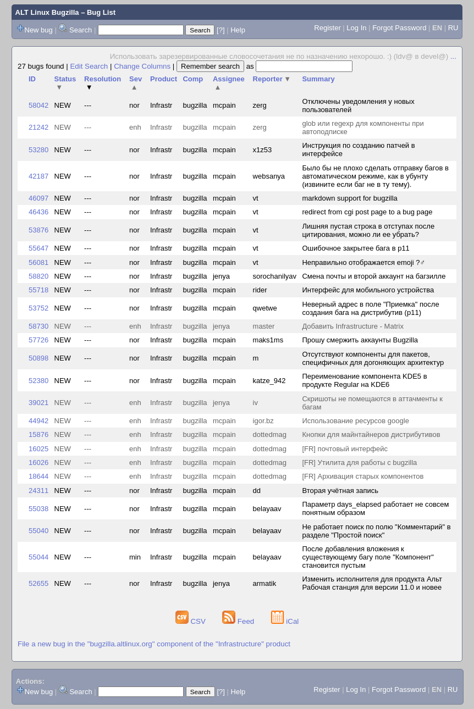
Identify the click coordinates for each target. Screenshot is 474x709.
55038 (38, 509)
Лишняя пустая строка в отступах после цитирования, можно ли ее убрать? (368, 230)
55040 (38, 531)
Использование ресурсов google (355, 421)
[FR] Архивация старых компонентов (362, 476)
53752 (38, 308)
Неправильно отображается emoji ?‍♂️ (363, 262)
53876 (38, 230)
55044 (38, 557)
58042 (38, 105)
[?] (220, 30)
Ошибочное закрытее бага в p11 (355, 248)
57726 (38, 340)
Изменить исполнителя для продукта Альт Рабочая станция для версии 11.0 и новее (372, 583)
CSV (191, 621)
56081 (38, 262)
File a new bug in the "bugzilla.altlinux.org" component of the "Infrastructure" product (154, 644)
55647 (38, 248)
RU (453, 28)
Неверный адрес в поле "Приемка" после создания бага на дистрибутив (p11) (370, 308)
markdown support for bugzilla (349, 198)
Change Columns (142, 66)
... (453, 56)
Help (237, 30)
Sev (135, 83)
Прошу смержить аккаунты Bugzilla (360, 340)
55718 (38, 290)
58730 (38, 326)
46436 (38, 212)
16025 (38, 449)
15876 (38, 434)
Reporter (272, 79)
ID (32, 79)
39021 (38, 402)
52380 (38, 380)
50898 (38, 358)
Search (80, 30)
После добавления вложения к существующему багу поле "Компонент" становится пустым (368, 557)
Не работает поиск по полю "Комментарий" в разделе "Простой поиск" (376, 531)
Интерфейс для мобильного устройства (368, 290)
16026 (38, 462)
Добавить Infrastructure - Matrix (353, 326)
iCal (285, 621)
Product (163, 79)
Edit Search (89, 66)
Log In (356, 28)
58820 (38, 276)
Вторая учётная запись (340, 490)
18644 (38, 476)
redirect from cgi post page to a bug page (367, 212)
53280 (38, 150)
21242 (38, 127)
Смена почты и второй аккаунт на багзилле (373, 276)
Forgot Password (399, 28)
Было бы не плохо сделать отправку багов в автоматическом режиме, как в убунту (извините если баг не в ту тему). (375, 176)
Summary (318, 79)
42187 (38, 176)
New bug (39, 30)
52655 (38, 583)
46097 (38, 198)
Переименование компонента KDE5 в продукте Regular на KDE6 (364, 380)
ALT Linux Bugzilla (47, 12)
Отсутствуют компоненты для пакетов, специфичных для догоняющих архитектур (373, 358)
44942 (38, 421)
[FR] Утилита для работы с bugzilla (359, 462)
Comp (193, 79)
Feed (239, 621)
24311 (38, 490)
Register (327, 28)
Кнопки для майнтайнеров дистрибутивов (371, 434)
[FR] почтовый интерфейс (344, 449)
